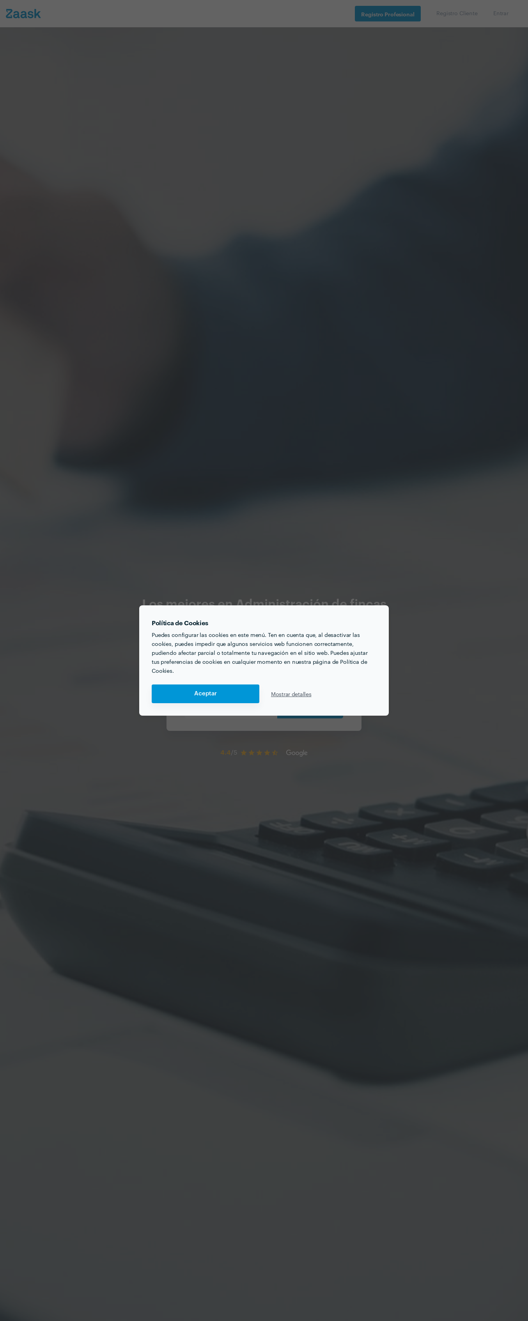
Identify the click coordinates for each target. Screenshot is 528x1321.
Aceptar (205, 694)
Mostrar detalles (291, 694)
